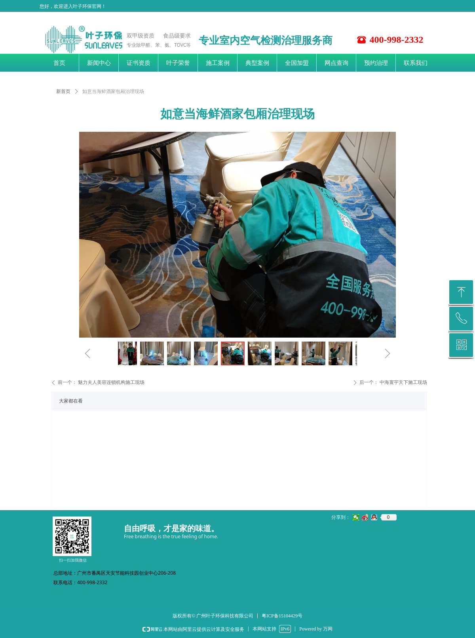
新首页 (63, 91)
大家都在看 (71, 401)
